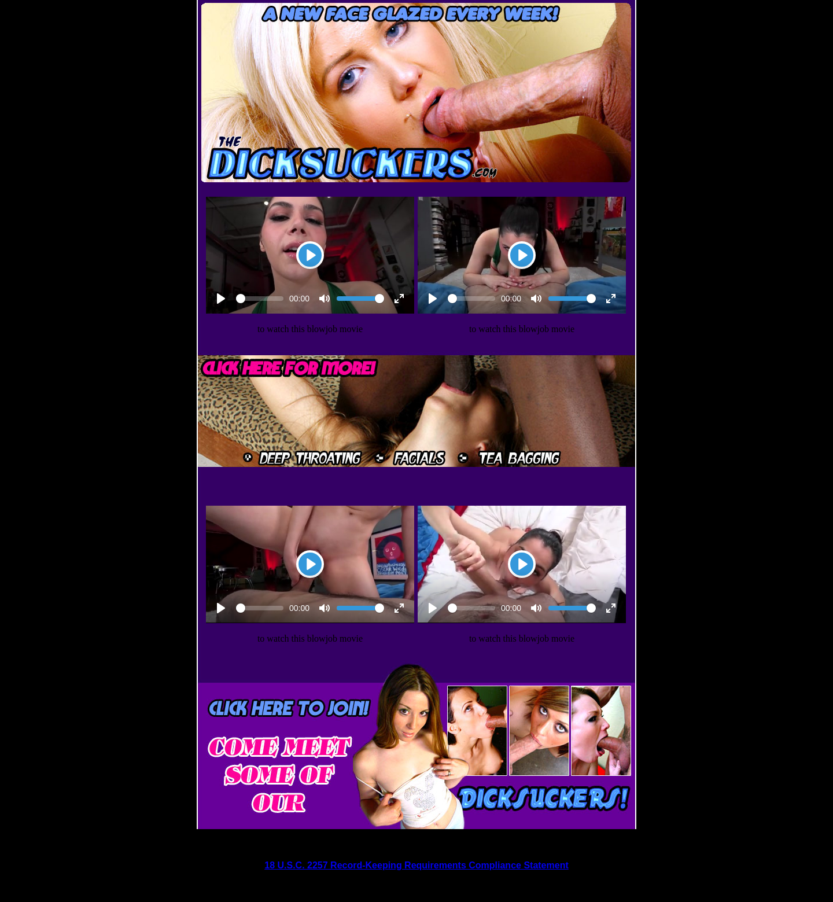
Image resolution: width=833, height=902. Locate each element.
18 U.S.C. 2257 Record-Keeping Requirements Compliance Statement (416, 865)
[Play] (310, 255)
